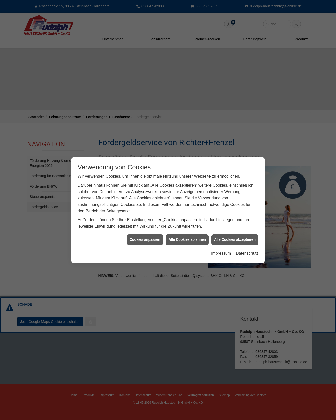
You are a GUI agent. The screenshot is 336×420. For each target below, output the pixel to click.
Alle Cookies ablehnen (187, 233)
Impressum (221, 247)
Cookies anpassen (145, 233)
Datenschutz (247, 247)
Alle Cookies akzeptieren (235, 233)
